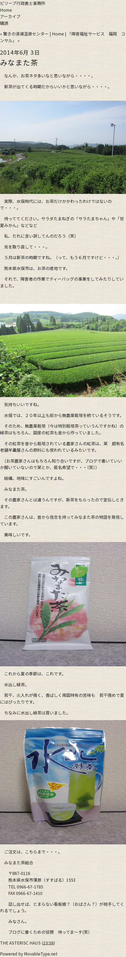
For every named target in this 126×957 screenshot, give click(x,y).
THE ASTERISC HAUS (20, 943)
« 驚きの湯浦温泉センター (24, 34)
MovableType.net (40, 954)
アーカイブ (10, 16)
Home (6, 10)
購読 (4, 23)
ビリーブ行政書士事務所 (22, 3)
